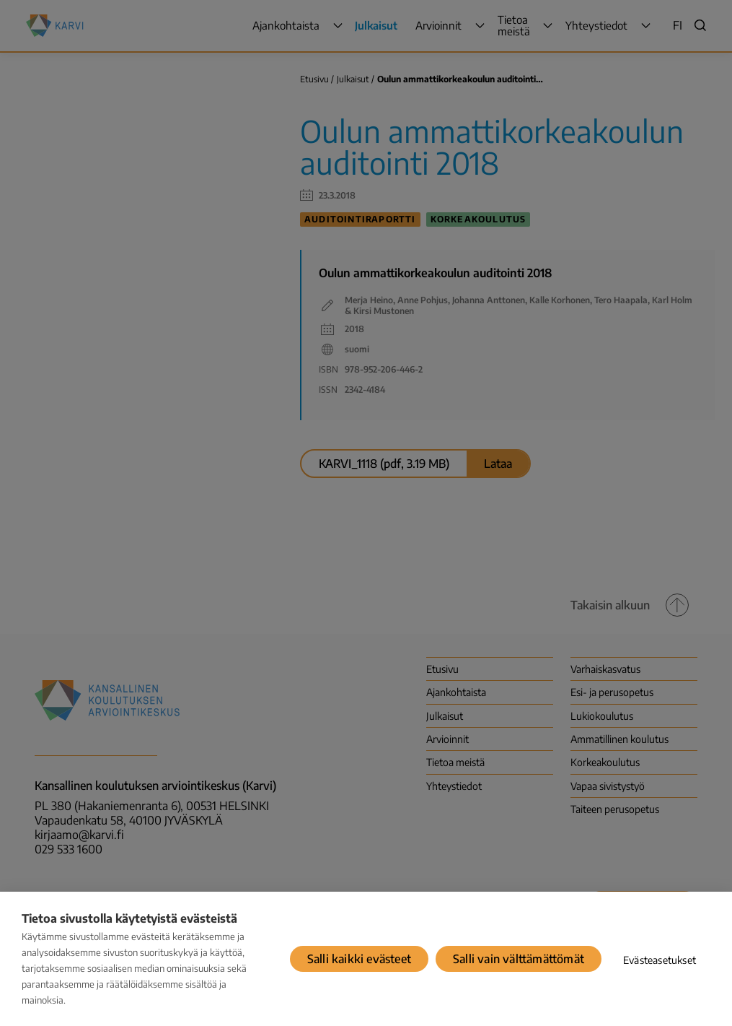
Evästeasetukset (659, 960)
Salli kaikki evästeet (359, 959)
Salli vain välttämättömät (518, 959)
